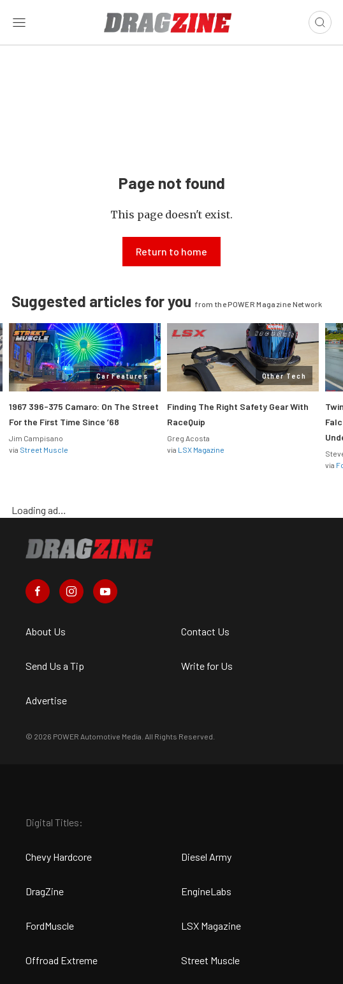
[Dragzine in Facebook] (38, 591)
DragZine (45, 891)
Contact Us (205, 631)
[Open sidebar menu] (19, 22)
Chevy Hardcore (59, 857)
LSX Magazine (201, 449)
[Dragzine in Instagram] (71, 591)
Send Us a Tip (55, 666)
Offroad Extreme (62, 960)
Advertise (46, 700)
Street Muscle (44, 449)
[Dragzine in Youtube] (105, 591)
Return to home (171, 251)
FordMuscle (50, 926)
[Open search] (320, 22)
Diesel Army (206, 857)
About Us (46, 631)
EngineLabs (206, 891)
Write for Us (207, 666)
